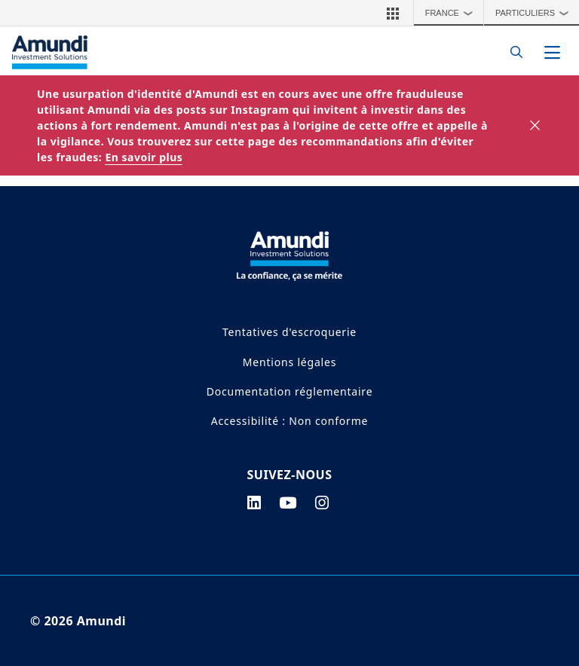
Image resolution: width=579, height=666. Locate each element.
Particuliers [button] (535, 12)
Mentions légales (289, 362)
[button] (392, 13)
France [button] (452, 12)
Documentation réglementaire (290, 391)
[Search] (512, 52)
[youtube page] (288, 502)
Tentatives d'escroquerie (289, 332)
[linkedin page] (254, 502)
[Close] (535, 126)
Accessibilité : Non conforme (289, 421)
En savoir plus (143, 157)
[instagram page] (322, 502)
